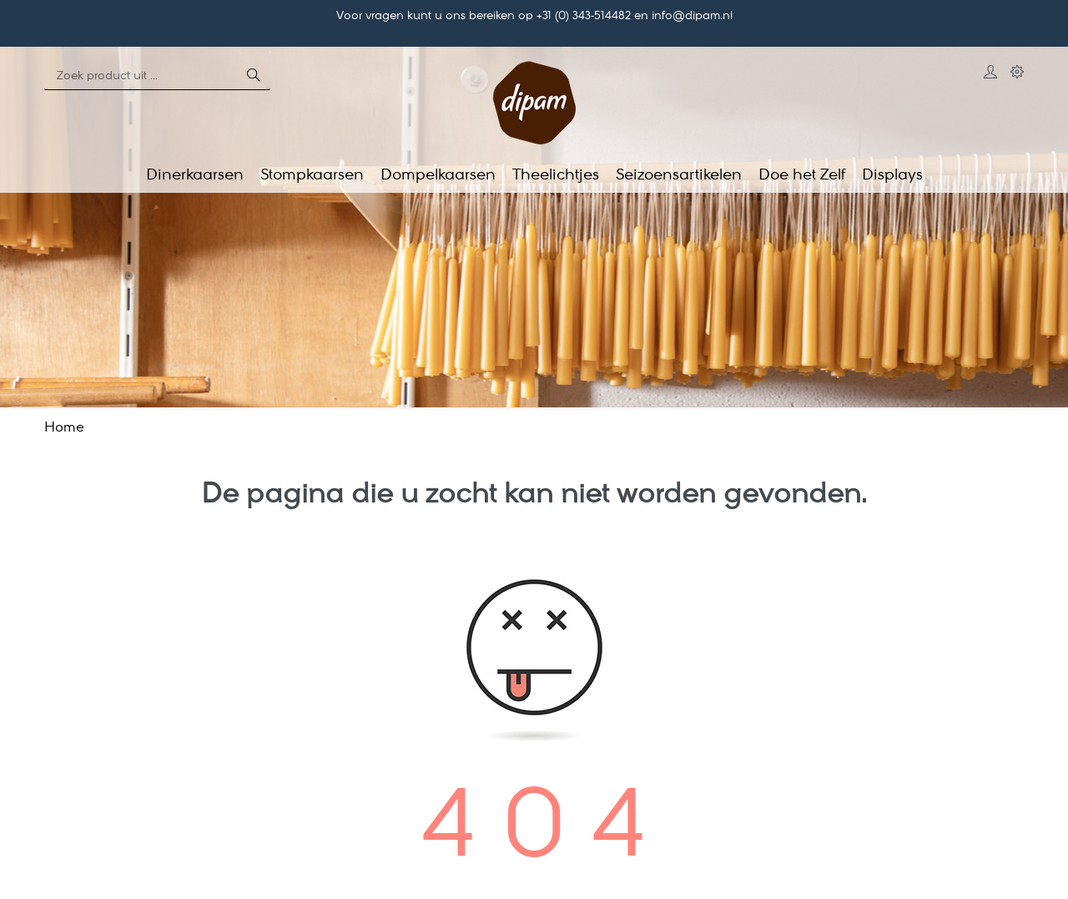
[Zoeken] (140, 76)
